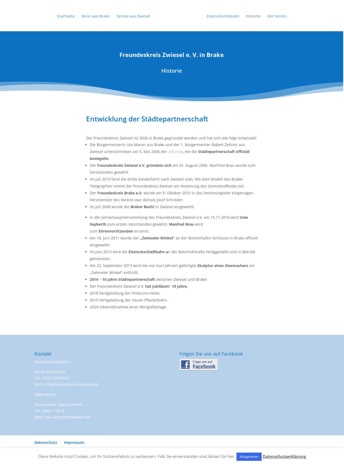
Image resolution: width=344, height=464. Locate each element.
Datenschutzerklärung (284, 456)
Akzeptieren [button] (249, 456)
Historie (253, 16)
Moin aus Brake (96, 16)
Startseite (66, 16)
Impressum (74, 442)
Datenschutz (45, 442)
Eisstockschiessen (223, 16)
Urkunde (175, 151)
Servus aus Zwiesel (133, 16)
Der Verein (277, 16)
